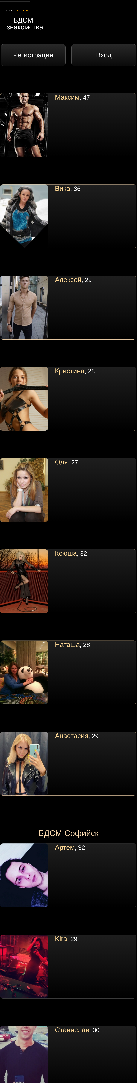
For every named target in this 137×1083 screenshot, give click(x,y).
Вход (104, 55)
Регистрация (33, 55)
